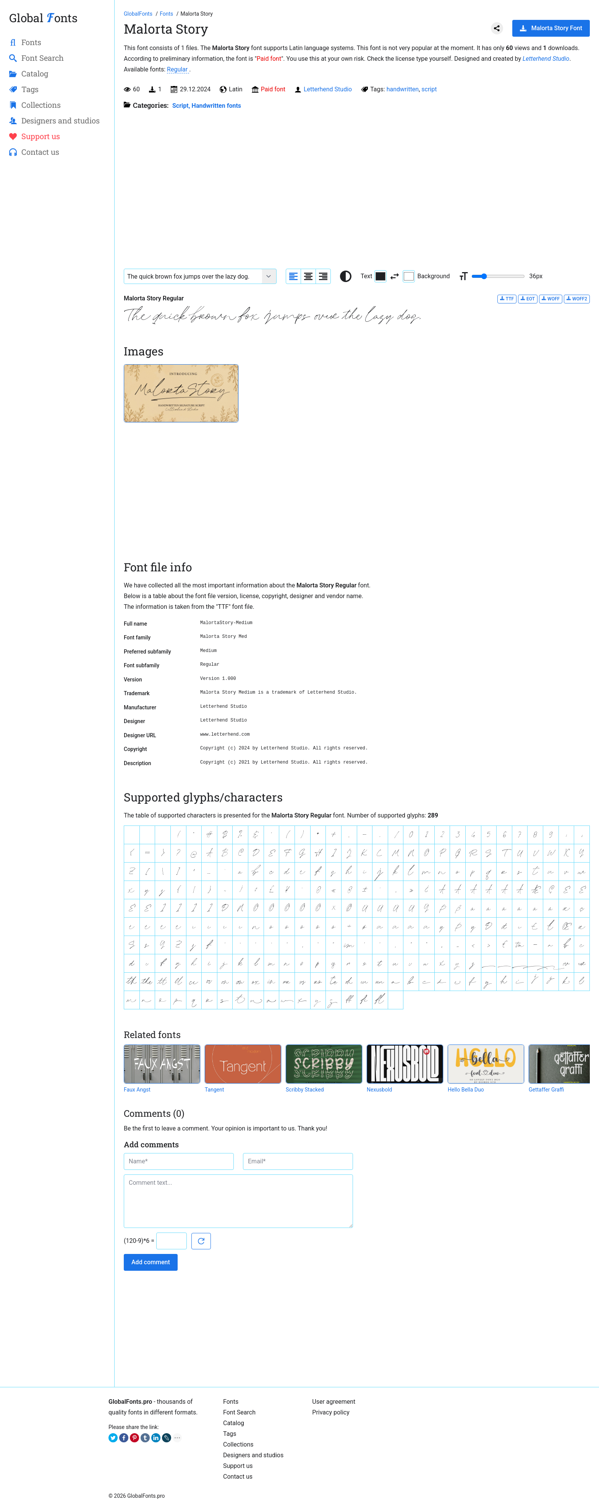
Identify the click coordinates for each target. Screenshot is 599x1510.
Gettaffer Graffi (546, 1090)
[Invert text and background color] (394, 276)
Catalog (233, 1423)
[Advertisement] (57, 287)
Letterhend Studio (546, 58)
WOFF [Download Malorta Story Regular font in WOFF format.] (551, 299)
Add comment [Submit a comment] (150, 1262)
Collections (238, 1444)
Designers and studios (253, 1455)
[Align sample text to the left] (293, 276)
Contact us (238, 1476)
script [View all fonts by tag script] (429, 89)
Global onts (43, 17)
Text (374, 276)
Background (426, 276)
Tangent (214, 1090)
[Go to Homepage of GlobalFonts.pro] (139, 14)
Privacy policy (331, 1412)
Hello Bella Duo (466, 1090)
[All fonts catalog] (167, 14)
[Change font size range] (498, 276)
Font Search (239, 1412)
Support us (238, 1465)
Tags (229, 1433)
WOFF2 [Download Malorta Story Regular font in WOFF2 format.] (577, 299)
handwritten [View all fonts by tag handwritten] (403, 89)
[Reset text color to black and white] (345, 276)
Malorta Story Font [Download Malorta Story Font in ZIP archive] (551, 28)
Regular (178, 69)
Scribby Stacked (305, 1090)
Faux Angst (137, 1090)
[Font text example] (193, 276)
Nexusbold (379, 1090)
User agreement (333, 1401)
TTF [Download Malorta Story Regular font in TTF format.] (507, 299)
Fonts (230, 1401)
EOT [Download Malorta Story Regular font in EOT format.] (528, 299)
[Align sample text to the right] (323, 276)
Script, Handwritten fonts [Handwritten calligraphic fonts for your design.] (206, 105)
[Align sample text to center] (308, 276)
